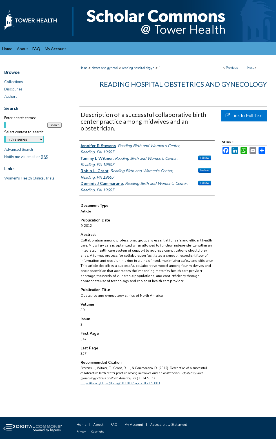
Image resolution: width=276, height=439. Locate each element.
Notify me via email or (26, 156)
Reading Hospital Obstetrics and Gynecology (183, 84)
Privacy (81, 432)
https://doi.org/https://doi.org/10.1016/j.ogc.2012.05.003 (120, 383)
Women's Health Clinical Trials (29, 178)
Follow (204, 157)
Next (250, 68)
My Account (133, 424)
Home (83, 68)
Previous (232, 68)
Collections (13, 82)
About (98, 424)
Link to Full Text (244, 115)
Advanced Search (18, 149)
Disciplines (13, 89)
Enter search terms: (20, 118)
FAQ (113, 424)
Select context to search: (24, 132)
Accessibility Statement (168, 424)
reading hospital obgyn (138, 68)
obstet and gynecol (105, 68)
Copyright (97, 432)
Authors (10, 96)
